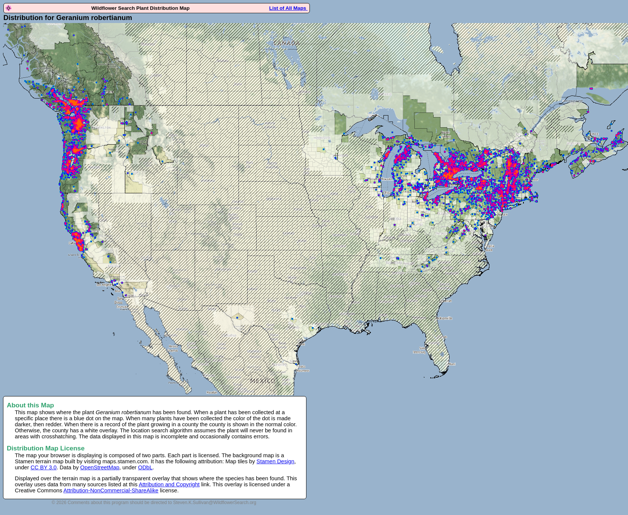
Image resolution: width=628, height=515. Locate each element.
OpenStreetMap (99, 467)
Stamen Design (275, 461)
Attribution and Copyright (169, 484)
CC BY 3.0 (44, 467)
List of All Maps (288, 8)
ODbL (145, 467)
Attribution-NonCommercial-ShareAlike (111, 490)
